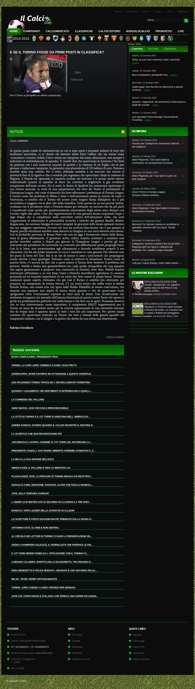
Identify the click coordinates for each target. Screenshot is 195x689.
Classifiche (170, 48)
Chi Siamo (77, 634)
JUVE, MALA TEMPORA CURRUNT (30, 493)
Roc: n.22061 (18, 668)
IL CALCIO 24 (18, 634)
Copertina (137, 48)
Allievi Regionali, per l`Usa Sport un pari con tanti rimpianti (154, 177)
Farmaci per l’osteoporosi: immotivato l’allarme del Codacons (155, 145)
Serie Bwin (138, 653)
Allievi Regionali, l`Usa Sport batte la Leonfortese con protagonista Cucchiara (152, 161)
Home (14, 31)
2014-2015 (21, 38)
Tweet (78, 72)
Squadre (137, 634)
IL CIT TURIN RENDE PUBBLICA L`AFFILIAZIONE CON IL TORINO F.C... (50, 553)
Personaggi (139, 641)
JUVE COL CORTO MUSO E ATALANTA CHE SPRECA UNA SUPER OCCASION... (54, 596)
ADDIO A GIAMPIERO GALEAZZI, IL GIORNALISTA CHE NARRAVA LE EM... (52, 545)
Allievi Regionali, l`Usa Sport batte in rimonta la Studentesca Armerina (156, 210)
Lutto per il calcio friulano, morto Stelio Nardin (155, 263)
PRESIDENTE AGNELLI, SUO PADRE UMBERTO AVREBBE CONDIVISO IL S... (53, 450)
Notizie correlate (26, 350)
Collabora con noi (81, 659)
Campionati (31, 31)
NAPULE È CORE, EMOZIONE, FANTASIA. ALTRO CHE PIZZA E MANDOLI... (52, 485)
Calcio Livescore (141, 659)
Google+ (158, 11)
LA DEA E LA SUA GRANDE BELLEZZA (32, 459)
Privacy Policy (37, 681)
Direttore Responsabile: (32, 653)
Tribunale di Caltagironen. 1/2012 (23, 661)
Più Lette (153, 48)
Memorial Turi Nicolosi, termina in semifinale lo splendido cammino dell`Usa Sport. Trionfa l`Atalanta (155, 227)
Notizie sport (77, 79)
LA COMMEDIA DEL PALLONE (27, 399)
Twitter (145, 11)
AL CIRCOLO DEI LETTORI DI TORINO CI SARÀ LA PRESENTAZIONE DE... (51, 536)
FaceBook (131, 11)
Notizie (117, 11)
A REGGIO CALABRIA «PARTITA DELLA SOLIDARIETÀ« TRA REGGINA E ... (52, 562)
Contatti (76, 641)
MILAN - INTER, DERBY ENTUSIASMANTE (34, 579)
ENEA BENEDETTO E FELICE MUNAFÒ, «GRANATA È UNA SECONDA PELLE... (54, 570)
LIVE (181, 31)
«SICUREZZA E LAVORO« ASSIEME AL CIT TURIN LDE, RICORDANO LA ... (51, 442)
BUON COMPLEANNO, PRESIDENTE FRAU (34, 357)
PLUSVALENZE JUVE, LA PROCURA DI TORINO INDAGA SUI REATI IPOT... (51, 476)
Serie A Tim (139, 647)
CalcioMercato (57, 31)
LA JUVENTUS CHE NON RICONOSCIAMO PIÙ (36, 434)
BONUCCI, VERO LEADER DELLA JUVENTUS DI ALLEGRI (42, 510)
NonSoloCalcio (138, 31)
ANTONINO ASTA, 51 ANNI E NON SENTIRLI (35, 527)
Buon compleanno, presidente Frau (150, 75)
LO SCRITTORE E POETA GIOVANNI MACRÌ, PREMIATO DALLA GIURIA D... (52, 519)
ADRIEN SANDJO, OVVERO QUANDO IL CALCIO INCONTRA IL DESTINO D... (52, 425)
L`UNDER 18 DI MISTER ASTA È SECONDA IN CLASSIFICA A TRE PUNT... (51, 502)
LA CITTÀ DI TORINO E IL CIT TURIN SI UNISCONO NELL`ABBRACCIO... (50, 416)
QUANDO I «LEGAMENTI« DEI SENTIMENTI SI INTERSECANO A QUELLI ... (51, 391)
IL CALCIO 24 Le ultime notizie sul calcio (30, 24)
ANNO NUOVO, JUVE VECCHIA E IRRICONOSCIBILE (40, 408)
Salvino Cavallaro (115, 337)
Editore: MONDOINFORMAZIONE (28, 641)
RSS (170, 11)
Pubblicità (77, 653)
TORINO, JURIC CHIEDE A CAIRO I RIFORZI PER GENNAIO (43, 587)
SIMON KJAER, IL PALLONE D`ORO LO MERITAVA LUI (40, 468)
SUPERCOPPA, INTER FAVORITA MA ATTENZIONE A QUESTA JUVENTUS (51, 374)
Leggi (134, 63)
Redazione (182, 11)
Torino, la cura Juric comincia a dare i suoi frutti (156, 59)
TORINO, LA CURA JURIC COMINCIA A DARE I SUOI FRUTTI (44, 365)
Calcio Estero (109, 31)
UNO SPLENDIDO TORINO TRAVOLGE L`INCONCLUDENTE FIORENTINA (50, 382)
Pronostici (164, 31)
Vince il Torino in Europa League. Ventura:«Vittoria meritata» (148, 194)
